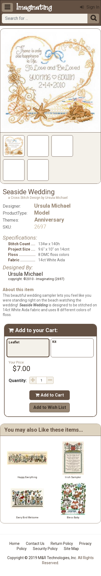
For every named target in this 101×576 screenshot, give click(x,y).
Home (14, 543)
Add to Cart (49, 395)
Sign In (89, 7)
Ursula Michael (52, 206)
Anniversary (49, 220)
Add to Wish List (49, 407)
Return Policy (62, 543)
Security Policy (45, 548)
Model (42, 213)
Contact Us (35, 543)
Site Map (71, 548)
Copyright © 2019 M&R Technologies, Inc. (42, 558)
